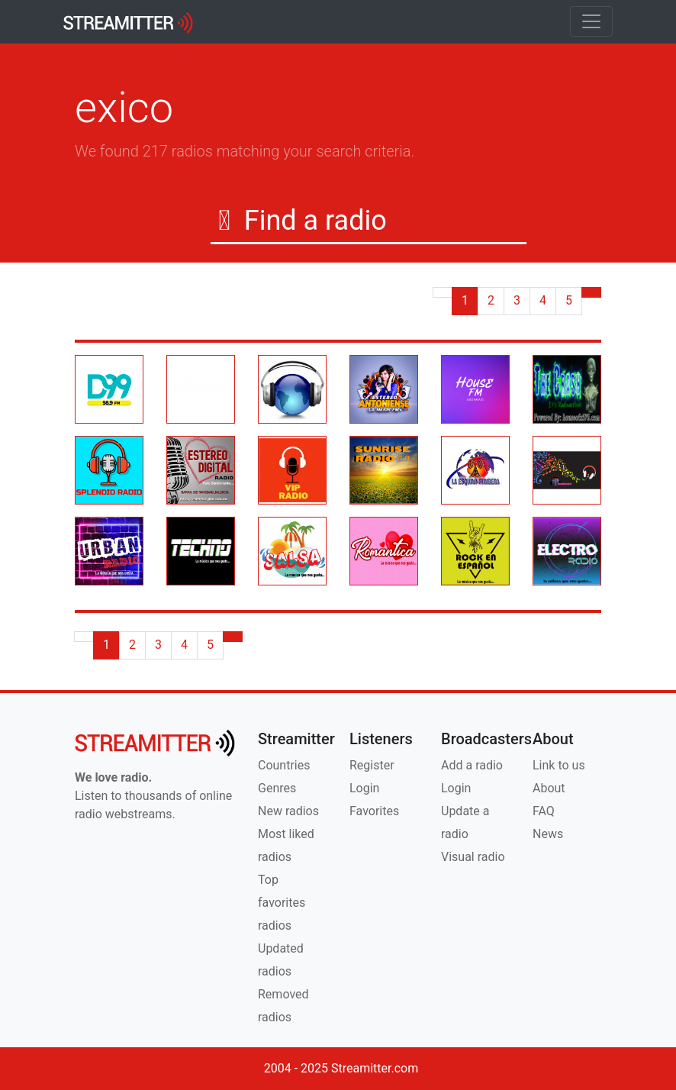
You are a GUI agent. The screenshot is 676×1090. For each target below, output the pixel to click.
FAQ (544, 811)
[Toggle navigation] (591, 21)
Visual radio (473, 857)
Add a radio (472, 765)
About (549, 788)
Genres (277, 788)
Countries (284, 765)
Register (371, 765)
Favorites (374, 811)
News (548, 834)
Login (364, 788)
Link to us (559, 765)
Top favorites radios (281, 902)
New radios (288, 811)
